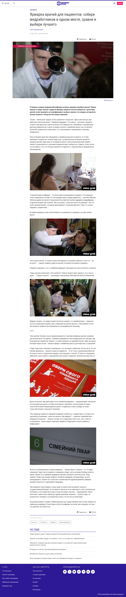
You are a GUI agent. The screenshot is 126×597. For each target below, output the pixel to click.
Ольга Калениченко (36, 30)
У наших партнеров (39, 575)
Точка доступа (37, 571)
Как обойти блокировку (10, 578)
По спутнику (37, 578)
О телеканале (6, 571)
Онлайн (35, 582)
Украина (33, 10)
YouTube (35, 586)
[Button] (82, 39)
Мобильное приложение (10, 582)
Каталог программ (8, 575)
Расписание (36, 590)
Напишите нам (7, 586)
